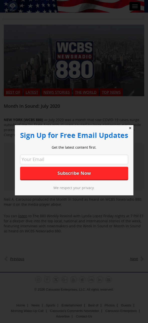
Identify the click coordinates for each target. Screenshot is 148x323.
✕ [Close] (130, 128)
